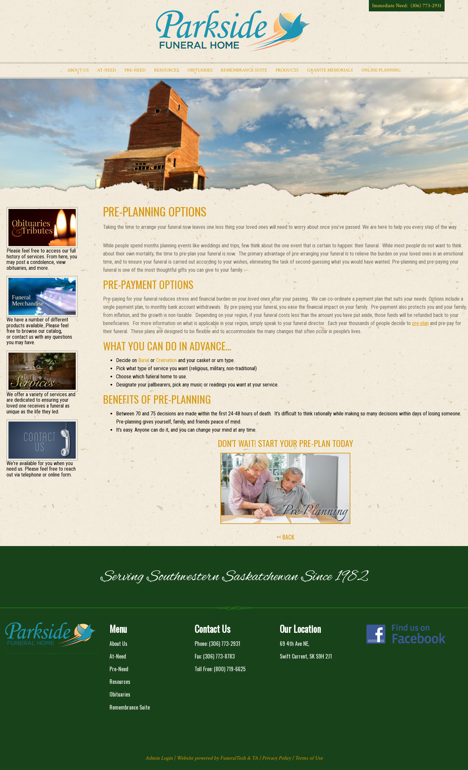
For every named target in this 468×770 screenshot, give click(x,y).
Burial (143, 360)
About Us (118, 643)
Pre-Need (119, 669)
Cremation (166, 360)
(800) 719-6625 (230, 669)
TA (255, 758)
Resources (120, 681)
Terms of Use (309, 758)
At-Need (118, 656)
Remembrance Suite (130, 707)
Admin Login (159, 758)
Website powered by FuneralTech (211, 758)
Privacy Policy (276, 758)
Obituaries (120, 694)
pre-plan (420, 323)
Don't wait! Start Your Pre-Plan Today (285, 443)
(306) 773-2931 (224, 643)
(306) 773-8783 (219, 656)
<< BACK (285, 537)
